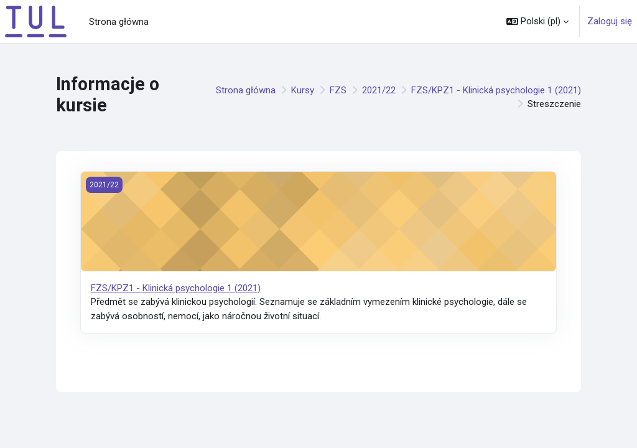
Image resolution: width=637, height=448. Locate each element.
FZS (338, 90)
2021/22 (379, 90)
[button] (537, 21)
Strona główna (246, 90)
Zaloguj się (609, 21)
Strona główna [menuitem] (119, 21)
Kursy (302, 90)
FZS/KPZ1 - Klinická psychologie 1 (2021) (496, 90)
